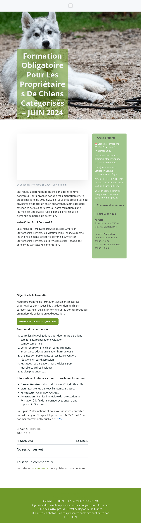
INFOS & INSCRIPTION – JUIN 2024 (37, 321)
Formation (35, 428)
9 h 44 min (61, 184)
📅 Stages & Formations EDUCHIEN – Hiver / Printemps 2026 (107, 147)
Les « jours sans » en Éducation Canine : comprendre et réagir (106, 171)
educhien (25, 184)
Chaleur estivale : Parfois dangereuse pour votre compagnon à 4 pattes (107, 194)
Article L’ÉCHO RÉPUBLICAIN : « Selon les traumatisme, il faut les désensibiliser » (109, 182)
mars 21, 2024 (43, 184)
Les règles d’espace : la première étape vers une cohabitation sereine (107, 159)
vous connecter (40, 468)
